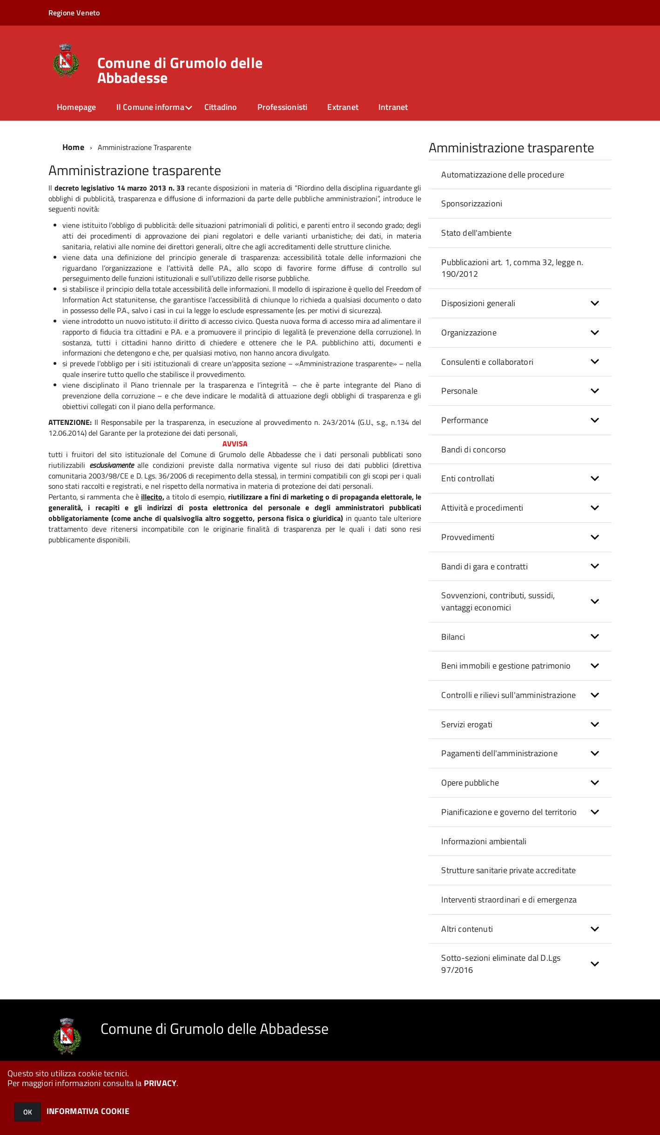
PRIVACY (160, 1083)
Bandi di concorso (473, 449)
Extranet (342, 107)
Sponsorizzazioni (471, 203)
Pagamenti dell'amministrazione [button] (499, 753)
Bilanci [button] (453, 636)
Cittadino (220, 107)
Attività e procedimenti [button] (482, 507)
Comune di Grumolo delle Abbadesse (180, 70)
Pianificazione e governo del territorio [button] (509, 812)
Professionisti (282, 107)
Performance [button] (464, 420)
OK (27, 1112)
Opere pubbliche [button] (470, 782)
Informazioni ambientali (483, 841)
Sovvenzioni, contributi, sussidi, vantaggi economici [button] (498, 601)
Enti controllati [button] (467, 478)
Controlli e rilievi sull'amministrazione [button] (508, 695)
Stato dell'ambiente (476, 232)
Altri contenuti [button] (467, 929)
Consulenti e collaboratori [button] (487, 362)
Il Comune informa (150, 107)
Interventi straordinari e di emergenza (509, 899)
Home (73, 147)
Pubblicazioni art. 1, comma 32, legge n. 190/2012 (512, 268)
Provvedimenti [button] (467, 537)
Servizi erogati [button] (466, 724)
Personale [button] (459, 390)
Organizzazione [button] (469, 332)
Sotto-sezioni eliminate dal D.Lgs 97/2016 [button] (500, 963)
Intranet (393, 107)
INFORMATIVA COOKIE (88, 1111)
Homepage (76, 107)
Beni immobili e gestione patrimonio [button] (506, 665)
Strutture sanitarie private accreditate (508, 870)
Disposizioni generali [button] (478, 303)
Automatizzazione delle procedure (502, 174)
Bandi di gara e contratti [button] (484, 566)
